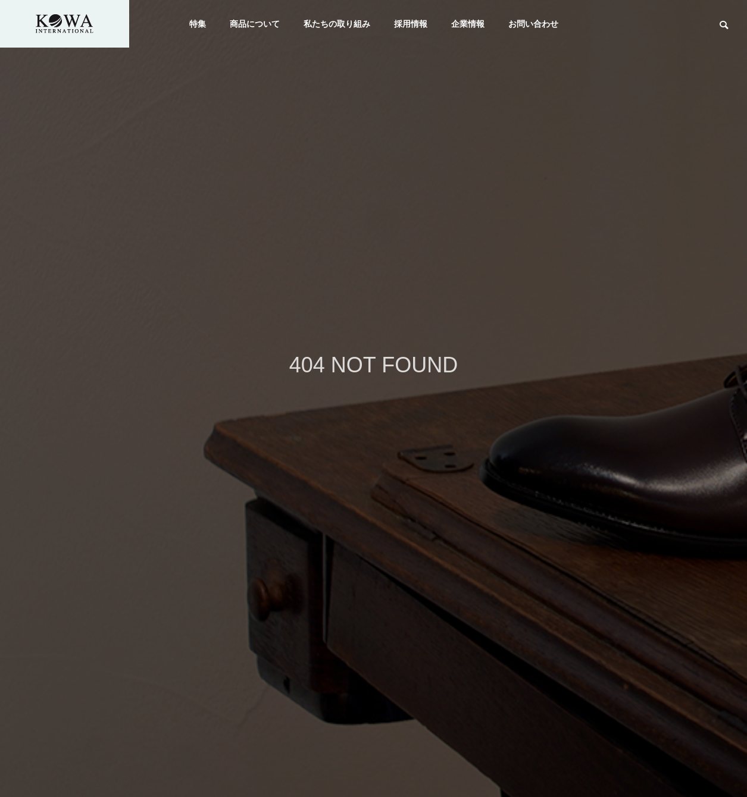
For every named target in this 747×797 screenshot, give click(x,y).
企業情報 (468, 24)
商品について (255, 24)
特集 (197, 24)
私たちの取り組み (337, 24)
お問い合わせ (533, 24)
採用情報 (410, 24)
